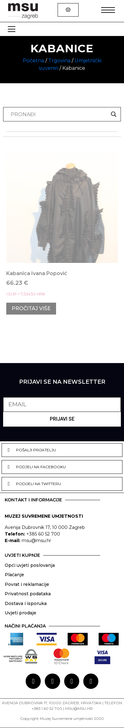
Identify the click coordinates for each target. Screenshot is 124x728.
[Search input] (59, 114)
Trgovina (59, 61)
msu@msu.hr (36, 540)
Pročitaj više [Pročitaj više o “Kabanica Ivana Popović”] (31, 308)
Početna (33, 61)
